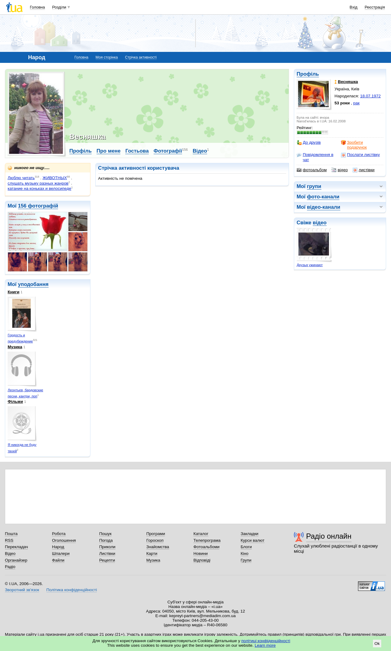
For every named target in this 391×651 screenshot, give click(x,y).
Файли (58, 560)
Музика (15, 347)
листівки (364, 170)
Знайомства (157, 546)
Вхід (354, 7)
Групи (246, 560)
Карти (151, 553)
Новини (200, 553)
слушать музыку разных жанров (38, 183)
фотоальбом (312, 170)
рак (356, 103)
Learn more (265, 645)
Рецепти (107, 560)
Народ (58, 546)
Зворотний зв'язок (22, 590)
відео (339, 170)
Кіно (245, 553)
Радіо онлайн (329, 536)
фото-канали (323, 197)
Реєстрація (375, 7)
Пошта (11, 533)
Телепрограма (207, 540)
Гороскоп (154, 540)
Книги (13, 292)
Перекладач (16, 546)
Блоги (246, 546)
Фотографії (168, 151)
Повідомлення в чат (315, 157)
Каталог (200, 533)
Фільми (15, 401)
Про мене (109, 151)
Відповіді (201, 560)
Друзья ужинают (310, 265)
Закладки (249, 533)
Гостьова (136, 151)
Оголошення (64, 540)
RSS (9, 540)
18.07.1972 (370, 96)
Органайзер (16, 560)
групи (314, 186)
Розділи (59, 7)
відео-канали (323, 207)
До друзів (309, 142)
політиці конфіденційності (265, 640)
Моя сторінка (107, 57)
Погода (106, 540)
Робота (58, 533)
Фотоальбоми (206, 546)
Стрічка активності (140, 57)
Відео (200, 151)
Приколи (107, 546)
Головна (37, 7)
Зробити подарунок (354, 145)
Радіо (10, 566)
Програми (155, 533)
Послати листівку (360, 154)
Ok (377, 643)
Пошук (105, 533)
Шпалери (60, 553)
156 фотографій (38, 206)
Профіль (308, 74)
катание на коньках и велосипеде (39, 188)
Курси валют (253, 540)
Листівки (107, 553)
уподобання (33, 284)
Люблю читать (21, 177)
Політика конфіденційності (71, 590)
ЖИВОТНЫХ (54, 177)
